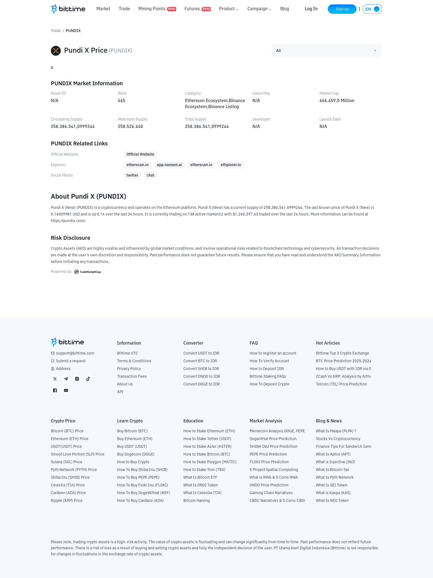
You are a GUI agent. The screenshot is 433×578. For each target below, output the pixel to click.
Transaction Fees (132, 377)
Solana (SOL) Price (66, 462)
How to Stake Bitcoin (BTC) (206, 454)
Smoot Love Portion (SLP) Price (77, 454)
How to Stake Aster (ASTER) (207, 447)
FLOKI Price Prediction (269, 462)
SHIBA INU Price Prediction (273, 447)
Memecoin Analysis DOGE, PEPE (277, 431)
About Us (125, 384)
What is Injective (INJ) (335, 462)
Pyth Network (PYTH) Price (74, 470)
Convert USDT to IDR (201, 353)
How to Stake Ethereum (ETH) (209, 431)
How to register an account (273, 353)
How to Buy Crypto (133, 462)
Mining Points (157, 9)
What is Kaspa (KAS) (333, 493)
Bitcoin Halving (196, 501)
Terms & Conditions (134, 361)
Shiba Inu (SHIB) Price (70, 478)
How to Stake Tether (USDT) (207, 439)
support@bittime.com (75, 353)
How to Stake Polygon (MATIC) (210, 462)
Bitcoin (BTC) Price (67, 431)
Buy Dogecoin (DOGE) (136, 454)
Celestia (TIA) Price (68, 485)
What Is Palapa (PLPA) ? (336, 431)
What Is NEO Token (332, 501)
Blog (284, 9)
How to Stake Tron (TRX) (204, 470)
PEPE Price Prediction (268, 454)
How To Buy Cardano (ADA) (140, 501)
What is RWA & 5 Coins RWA (274, 478)
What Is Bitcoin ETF (200, 478)
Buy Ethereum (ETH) (134, 439)
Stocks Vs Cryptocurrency (338, 439)
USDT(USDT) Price (66, 447)
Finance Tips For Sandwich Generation (349, 447)
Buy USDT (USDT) (132, 447)
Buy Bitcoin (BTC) (132, 431)
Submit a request (71, 361)
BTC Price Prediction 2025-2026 (343, 361)
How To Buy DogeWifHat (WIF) (143, 493)
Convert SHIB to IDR (201, 369)
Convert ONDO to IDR (201, 377)
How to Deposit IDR (267, 369)
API (120, 392)
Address (63, 369)
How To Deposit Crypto (269, 384)
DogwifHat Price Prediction (273, 439)
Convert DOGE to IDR (201, 384)
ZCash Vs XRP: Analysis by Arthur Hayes (350, 377)
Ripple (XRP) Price (67, 501)
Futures (197, 9)
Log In (311, 9)
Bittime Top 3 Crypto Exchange (342, 353)
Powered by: (76, 272)
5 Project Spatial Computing (274, 470)
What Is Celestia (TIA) (202, 493)
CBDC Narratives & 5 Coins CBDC (278, 501)
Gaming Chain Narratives (271, 493)
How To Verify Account (269, 361)
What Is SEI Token (331, 485)
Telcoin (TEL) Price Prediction (341, 384)
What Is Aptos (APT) (333, 454)
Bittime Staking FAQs (268, 377)
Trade (124, 9)
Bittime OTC (127, 353)
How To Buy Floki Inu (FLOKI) (142, 485)
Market (103, 9)
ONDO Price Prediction (269, 485)
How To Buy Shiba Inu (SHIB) (142, 470)
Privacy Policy (129, 369)
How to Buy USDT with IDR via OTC (346, 369)
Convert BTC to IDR (200, 361)
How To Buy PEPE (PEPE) (138, 478)
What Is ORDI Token (200, 485)
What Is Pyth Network (334, 478)
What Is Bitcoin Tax (332, 470)
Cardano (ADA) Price (68, 493)
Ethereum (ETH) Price (69, 439)
